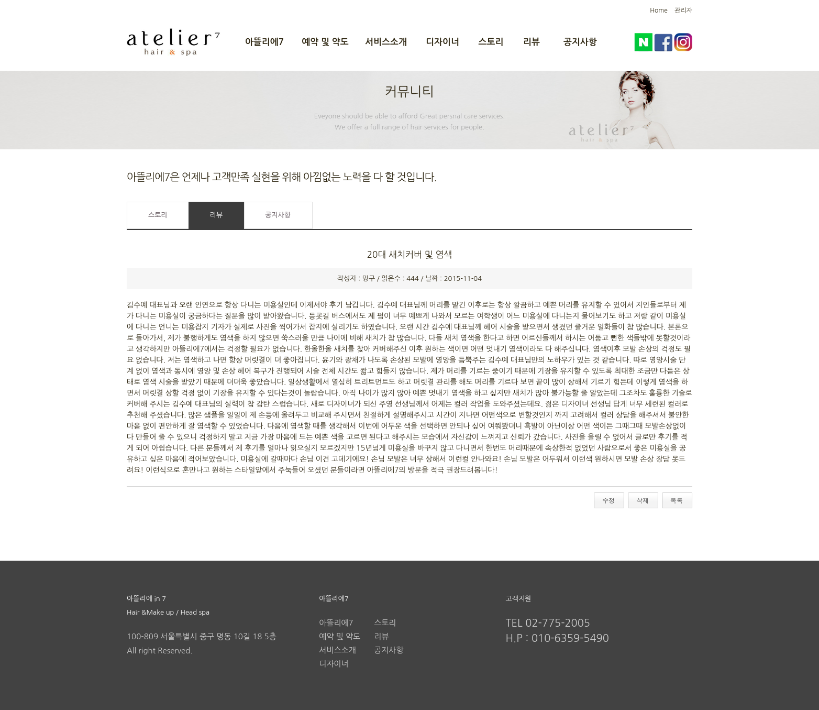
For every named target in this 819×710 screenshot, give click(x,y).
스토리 (491, 42)
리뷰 (531, 42)
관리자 (683, 10)
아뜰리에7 (264, 42)
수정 (608, 500)
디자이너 (442, 42)
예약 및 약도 (325, 42)
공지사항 (580, 42)
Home (658, 10)
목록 (676, 500)
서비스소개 (386, 42)
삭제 (642, 500)
